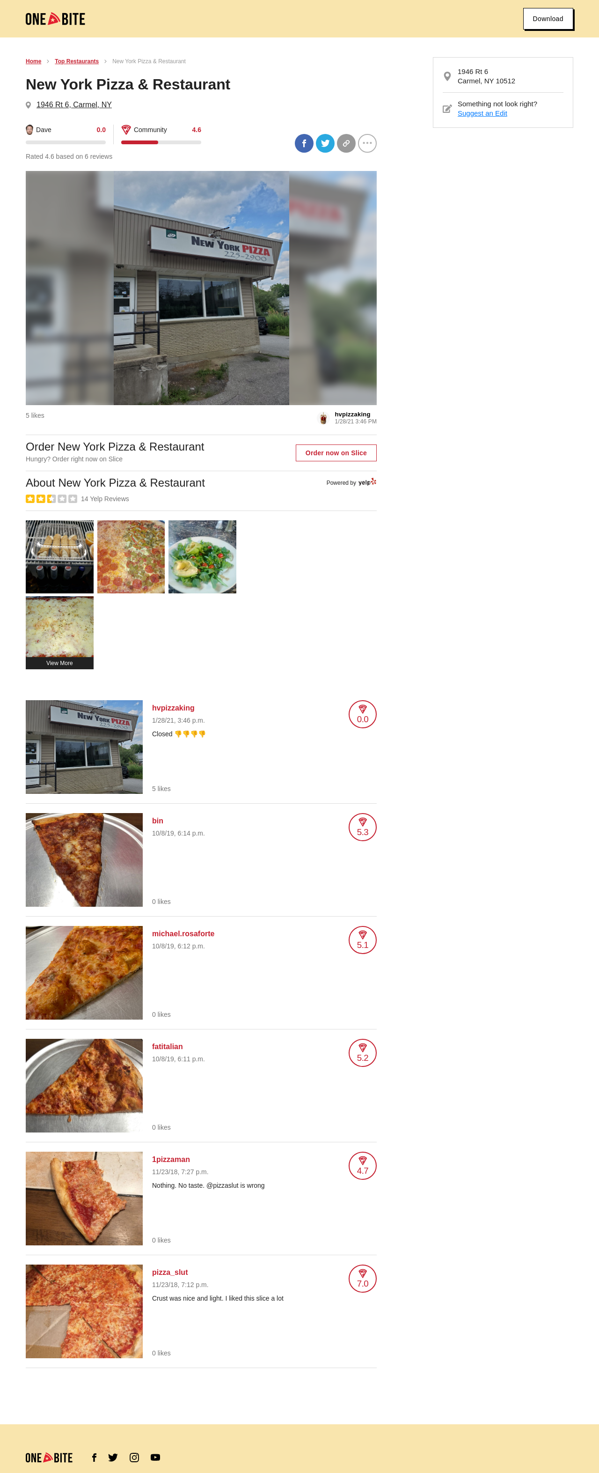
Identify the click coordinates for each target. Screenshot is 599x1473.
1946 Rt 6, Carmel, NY (74, 105)
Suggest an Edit (482, 113)
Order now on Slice (336, 453)
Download (548, 18)
